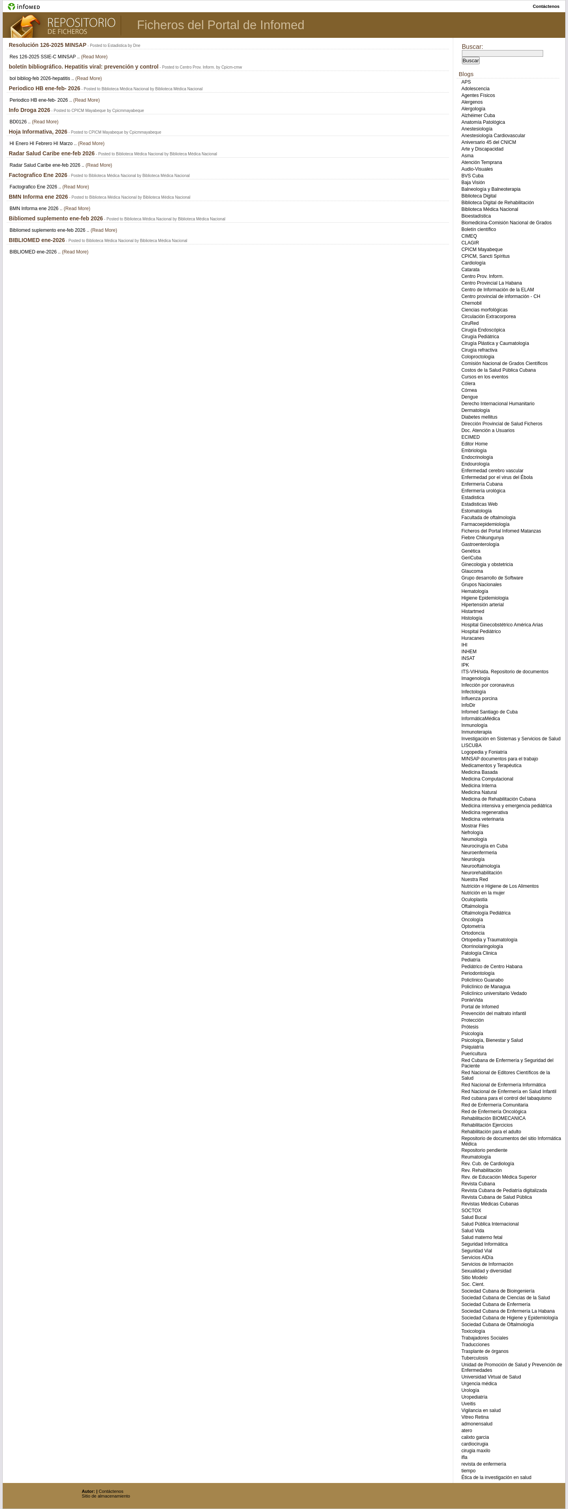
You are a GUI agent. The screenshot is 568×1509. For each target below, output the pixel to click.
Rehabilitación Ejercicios (487, 1125)
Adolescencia (476, 88)
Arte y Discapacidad (483, 149)
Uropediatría (475, 1397)
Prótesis (470, 1027)
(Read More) (94, 57)
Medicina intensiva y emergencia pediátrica (507, 806)
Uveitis (469, 1404)
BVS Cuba (473, 176)
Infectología (474, 692)
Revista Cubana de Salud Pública (497, 1197)
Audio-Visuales (477, 169)
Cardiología (474, 263)
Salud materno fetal (482, 1237)
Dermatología (476, 410)
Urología (470, 1390)
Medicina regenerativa (485, 812)
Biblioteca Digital (479, 196)
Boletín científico (479, 229)
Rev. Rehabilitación (482, 1170)
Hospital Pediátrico (481, 631)
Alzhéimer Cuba (478, 115)
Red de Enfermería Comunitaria (495, 1105)
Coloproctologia (478, 357)
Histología (472, 618)
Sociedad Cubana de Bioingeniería (498, 1291)
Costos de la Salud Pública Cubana (499, 370)
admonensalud (477, 1424)
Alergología (474, 109)
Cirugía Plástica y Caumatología (495, 343)
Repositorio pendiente (485, 1150)
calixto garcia (475, 1437)
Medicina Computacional (487, 779)
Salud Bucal (474, 1217)
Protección (473, 1020)
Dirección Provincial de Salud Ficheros (502, 424)
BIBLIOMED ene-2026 (37, 240)
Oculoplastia (475, 899)
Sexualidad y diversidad (487, 1271)
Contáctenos (111, 1491)
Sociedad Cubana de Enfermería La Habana (508, 1311)
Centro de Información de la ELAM (498, 289)
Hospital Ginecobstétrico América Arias (502, 625)
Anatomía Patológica (483, 122)
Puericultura (474, 1053)
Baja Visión (473, 182)
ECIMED (471, 437)
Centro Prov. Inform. (483, 276)
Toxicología (473, 1331)
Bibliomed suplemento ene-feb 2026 (56, 218)
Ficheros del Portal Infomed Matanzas (501, 531)
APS (466, 82)
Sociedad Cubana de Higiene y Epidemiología (510, 1318)
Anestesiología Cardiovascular (493, 135)
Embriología (474, 450)
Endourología (476, 464)
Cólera (468, 383)
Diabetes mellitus (479, 417)
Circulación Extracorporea (489, 316)
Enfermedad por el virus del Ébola (497, 477)
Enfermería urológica (483, 491)
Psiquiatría (473, 1047)
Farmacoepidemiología (486, 524)
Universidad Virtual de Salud (491, 1377)
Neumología (474, 839)
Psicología (472, 1033)
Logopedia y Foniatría (484, 752)
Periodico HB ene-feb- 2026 (44, 88)
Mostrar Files (475, 826)
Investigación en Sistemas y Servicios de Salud (511, 738)
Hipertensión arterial (483, 604)
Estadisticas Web (480, 504)
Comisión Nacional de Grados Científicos (505, 363)
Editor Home (475, 444)
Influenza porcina (479, 698)
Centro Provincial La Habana (492, 283)
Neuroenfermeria (479, 852)
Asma (468, 155)
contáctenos (546, 6)
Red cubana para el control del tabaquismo (507, 1098)
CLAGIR (470, 243)
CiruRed (470, 323)
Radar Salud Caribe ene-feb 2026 (52, 153)
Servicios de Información (487, 1264)
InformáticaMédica (481, 718)
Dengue (470, 397)
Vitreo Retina (475, 1417)
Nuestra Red (475, 879)
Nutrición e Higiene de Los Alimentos (500, 886)
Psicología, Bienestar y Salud (492, 1040)
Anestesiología (477, 129)
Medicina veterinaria (483, 819)
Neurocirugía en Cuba (485, 846)
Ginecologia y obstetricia (487, 564)
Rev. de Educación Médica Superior (499, 1177)
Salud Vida (473, 1230)
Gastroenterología (480, 544)
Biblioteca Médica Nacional (490, 209)
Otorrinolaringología (482, 946)
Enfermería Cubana (482, 484)
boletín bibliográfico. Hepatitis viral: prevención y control (84, 66)
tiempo (469, 1471)
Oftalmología (475, 906)
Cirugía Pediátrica (480, 336)
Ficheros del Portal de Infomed (221, 25)
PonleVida (472, 1000)
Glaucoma (472, 571)
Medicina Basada (480, 772)
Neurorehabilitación (482, 873)
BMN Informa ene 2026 (38, 197)
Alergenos (472, 102)
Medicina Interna (479, 785)
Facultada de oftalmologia (489, 517)
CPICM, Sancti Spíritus (486, 256)
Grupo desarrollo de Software (492, 578)
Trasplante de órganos (485, 1351)
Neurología (473, 859)
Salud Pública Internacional (490, 1224)
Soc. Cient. (473, 1284)
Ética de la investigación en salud (496, 1477)
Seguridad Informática (485, 1244)
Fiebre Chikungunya (483, 537)
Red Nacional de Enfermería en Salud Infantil (509, 1091)
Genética (471, 551)
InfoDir (468, 705)
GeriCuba (472, 558)
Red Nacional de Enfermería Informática (504, 1085)
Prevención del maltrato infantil (494, 1013)
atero (467, 1430)
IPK (465, 665)
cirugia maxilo (476, 1450)
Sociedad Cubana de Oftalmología (498, 1324)
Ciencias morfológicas (485, 310)
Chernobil (472, 303)
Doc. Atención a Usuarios (488, 430)
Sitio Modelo (475, 1277)
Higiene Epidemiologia (485, 598)
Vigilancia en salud (481, 1410)
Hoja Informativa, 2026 (38, 132)
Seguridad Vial (477, 1251)
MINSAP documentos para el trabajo (500, 759)
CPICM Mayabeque (482, 249)
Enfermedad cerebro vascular (492, 470)
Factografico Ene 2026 (38, 175)
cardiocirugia (475, 1444)
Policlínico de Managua (486, 986)
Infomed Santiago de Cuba (490, 712)
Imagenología (476, 678)
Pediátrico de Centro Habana (492, 966)
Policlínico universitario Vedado (494, 993)
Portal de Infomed (480, 1007)
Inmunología (475, 725)
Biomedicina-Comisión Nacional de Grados (507, 222)
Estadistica (473, 497)
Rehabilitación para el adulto (491, 1132)
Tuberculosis (475, 1358)
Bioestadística (476, 216)
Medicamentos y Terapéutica (492, 765)
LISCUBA (472, 745)
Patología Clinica (479, 953)
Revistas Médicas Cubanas (490, 1204)
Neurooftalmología (481, 866)
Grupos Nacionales (482, 584)
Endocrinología (477, 457)
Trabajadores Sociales (485, 1338)
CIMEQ (469, 236)
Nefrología (472, 832)
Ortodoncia (473, 933)
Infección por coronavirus (488, 685)
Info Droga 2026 (29, 110)
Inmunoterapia (477, 732)
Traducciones (476, 1344)
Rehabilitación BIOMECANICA (494, 1118)
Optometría (473, 926)
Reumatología (476, 1157)
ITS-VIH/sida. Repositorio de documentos (505, 671)
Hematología (475, 591)
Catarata (471, 269)
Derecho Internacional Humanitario (498, 403)
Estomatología (477, 511)
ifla (464, 1457)
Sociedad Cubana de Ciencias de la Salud (506, 1297)
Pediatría (471, 960)
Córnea (469, 390)
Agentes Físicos (478, 95)
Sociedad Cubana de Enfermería (496, 1304)
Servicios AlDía (477, 1257)
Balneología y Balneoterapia (491, 189)
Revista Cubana (478, 1184)
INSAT (468, 658)
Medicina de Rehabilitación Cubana (499, 799)
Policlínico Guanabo (483, 980)
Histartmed (473, 611)
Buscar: (472, 46)
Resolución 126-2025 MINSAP (47, 45)
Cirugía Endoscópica (483, 330)
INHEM (469, 651)
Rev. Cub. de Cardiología (488, 1163)
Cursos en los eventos (485, 377)
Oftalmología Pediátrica (486, 913)
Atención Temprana (482, 162)
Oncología (472, 919)
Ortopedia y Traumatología (490, 940)
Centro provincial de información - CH (501, 296)
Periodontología (478, 973)
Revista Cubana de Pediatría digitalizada (504, 1190)
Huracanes (473, 638)
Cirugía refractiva (479, 350)
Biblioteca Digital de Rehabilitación (498, 202)
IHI (464, 645)
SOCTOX (471, 1210)
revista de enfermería (484, 1464)
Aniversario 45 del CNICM (489, 142)
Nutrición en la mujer (483, 893)
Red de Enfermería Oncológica (494, 1111)
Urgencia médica (479, 1383)
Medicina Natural (479, 792)
